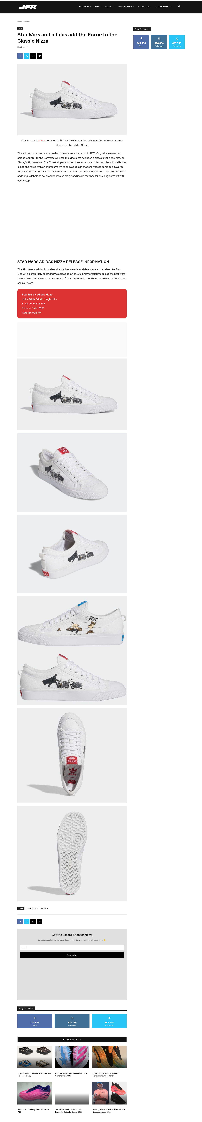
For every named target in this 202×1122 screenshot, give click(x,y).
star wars (44, 908)
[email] (72, 947)
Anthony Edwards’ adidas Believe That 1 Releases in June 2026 (109, 1110)
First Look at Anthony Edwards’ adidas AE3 (33, 1110)
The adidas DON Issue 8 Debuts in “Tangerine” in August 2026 (106, 1074)
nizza (36, 908)
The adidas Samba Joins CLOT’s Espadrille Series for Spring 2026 (68, 1110)
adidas (27, 21)
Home (19, 21)
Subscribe (72, 955)
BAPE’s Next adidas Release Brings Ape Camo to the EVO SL (71, 1074)
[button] (179, 6)
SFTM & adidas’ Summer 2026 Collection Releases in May (34, 1074)
